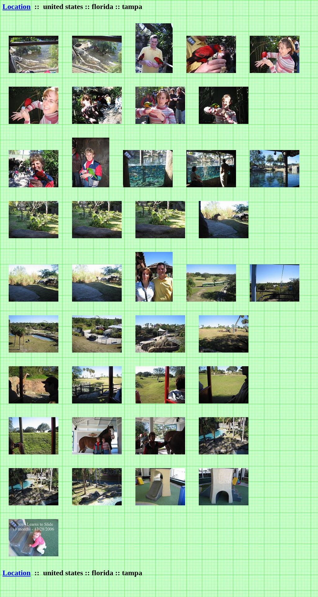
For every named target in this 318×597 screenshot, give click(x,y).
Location (16, 6)
